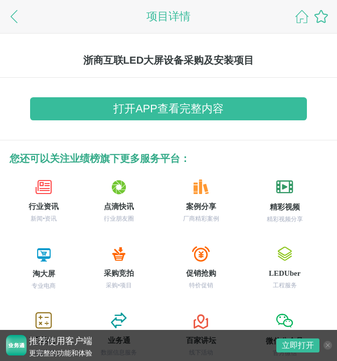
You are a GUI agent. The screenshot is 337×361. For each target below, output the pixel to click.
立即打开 (298, 345)
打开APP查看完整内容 (168, 108)
